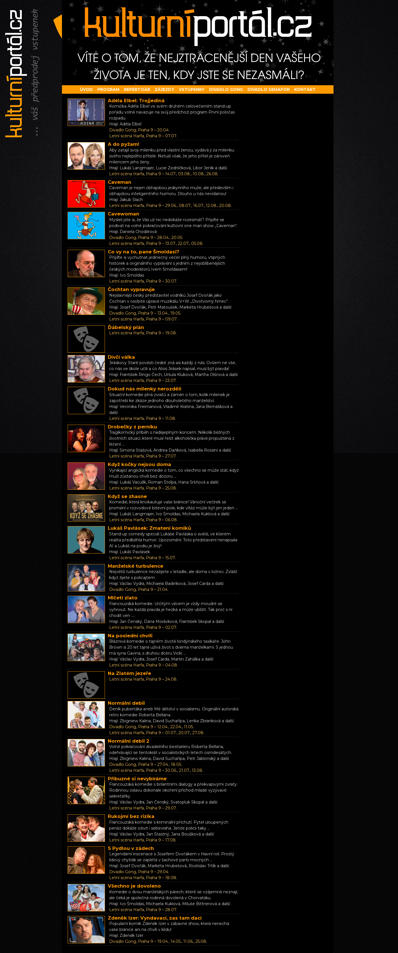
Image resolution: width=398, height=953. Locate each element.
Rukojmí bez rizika (131, 816)
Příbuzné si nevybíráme (137, 778)
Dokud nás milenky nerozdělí (144, 389)
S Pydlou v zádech (131, 848)
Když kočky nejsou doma (139, 464)
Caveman (119, 182)
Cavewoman (123, 214)
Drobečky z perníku (132, 427)
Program (108, 89)
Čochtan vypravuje (131, 289)
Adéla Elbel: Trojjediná (136, 100)
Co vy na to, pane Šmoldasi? (143, 252)
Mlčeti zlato (122, 598)
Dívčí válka (121, 357)
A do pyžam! (123, 144)
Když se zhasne (127, 496)
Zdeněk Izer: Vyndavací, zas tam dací (155, 918)
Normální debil (126, 703)
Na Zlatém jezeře (129, 673)
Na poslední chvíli (130, 635)
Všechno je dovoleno (134, 886)
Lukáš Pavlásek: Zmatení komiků (149, 528)
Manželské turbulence (135, 566)
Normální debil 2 (128, 741)
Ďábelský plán (126, 327)
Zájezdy (164, 89)
